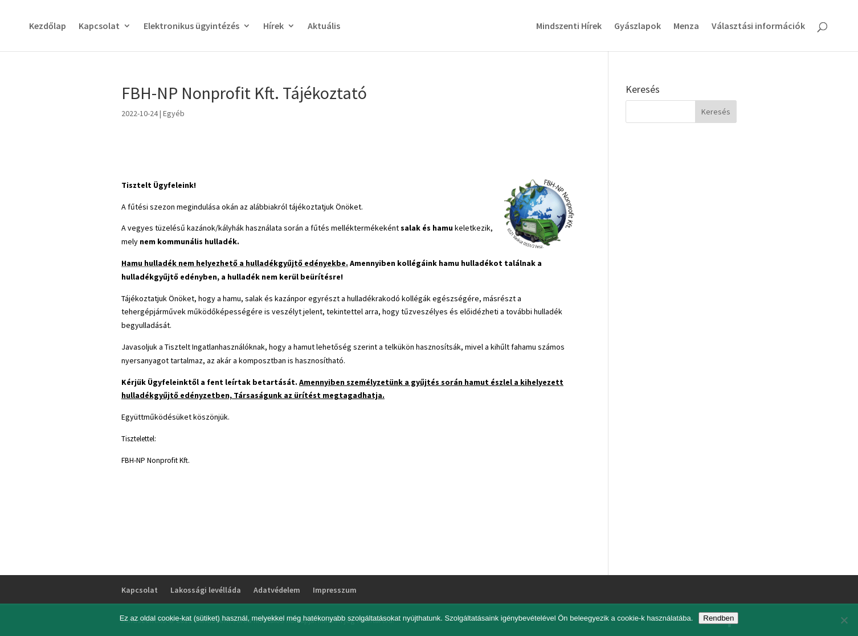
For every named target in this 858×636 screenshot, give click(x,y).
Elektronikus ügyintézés (191, 26)
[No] (843, 620)
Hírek (273, 26)
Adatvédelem (277, 590)
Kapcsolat (99, 26)
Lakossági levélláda (205, 590)
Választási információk (758, 26)
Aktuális (324, 26)
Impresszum (335, 590)
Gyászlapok (637, 26)
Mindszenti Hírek (569, 26)
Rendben (718, 618)
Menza (686, 26)
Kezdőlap (47, 26)
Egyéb (174, 113)
